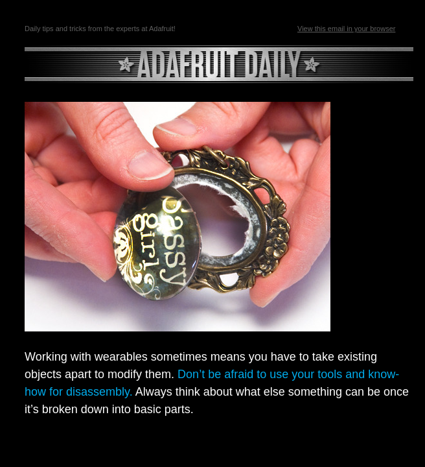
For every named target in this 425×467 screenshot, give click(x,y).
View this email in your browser (346, 28)
